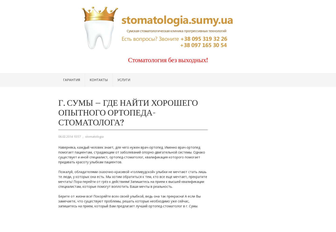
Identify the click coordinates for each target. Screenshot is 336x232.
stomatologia (94, 136)
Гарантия (71, 80)
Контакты (99, 80)
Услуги (123, 80)
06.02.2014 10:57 (69, 136)
